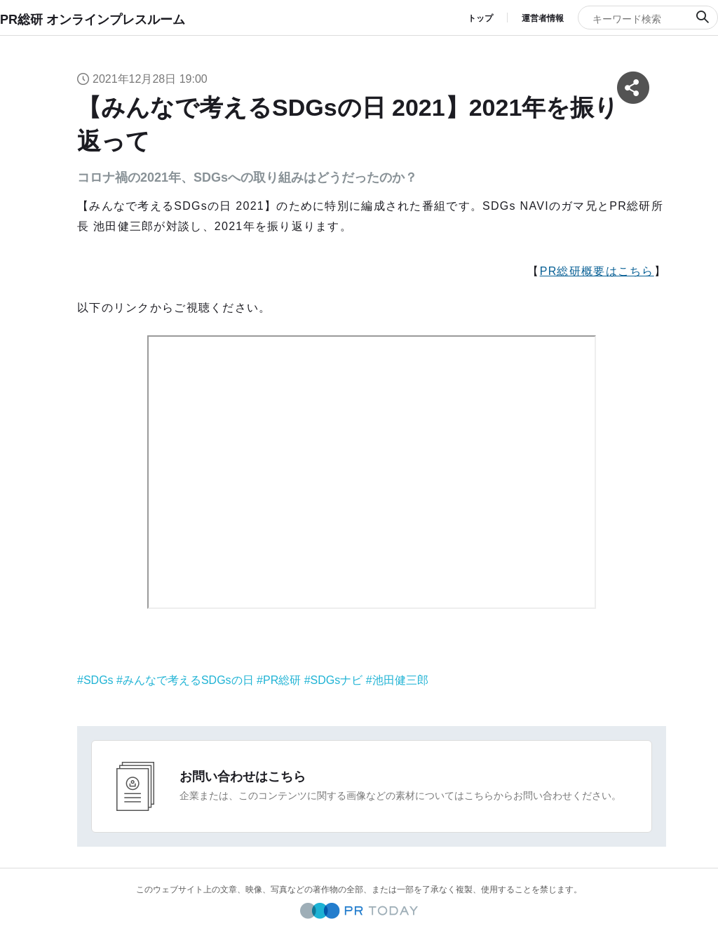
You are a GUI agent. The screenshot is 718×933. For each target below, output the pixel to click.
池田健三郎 (400, 680)
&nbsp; (371, 472)
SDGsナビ (337, 680)
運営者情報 (543, 18)
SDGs (98, 680)
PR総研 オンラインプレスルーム (92, 20)
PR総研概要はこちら (597, 271)
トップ (480, 18)
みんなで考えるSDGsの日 (188, 680)
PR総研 (282, 680)
